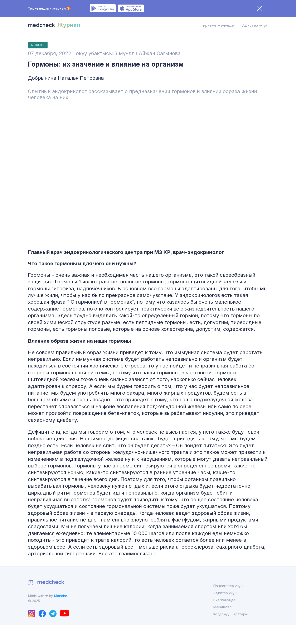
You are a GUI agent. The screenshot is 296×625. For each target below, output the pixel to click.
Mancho (60, 596)
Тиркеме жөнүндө (217, 25)
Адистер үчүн (254, 25)
